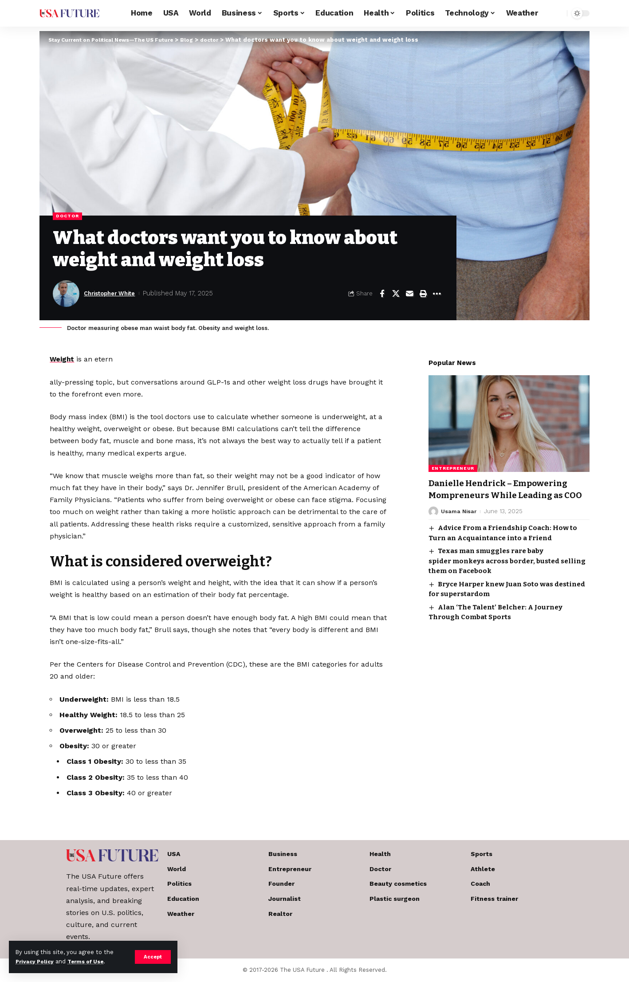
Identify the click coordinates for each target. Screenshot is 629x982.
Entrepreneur (453, 462)
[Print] (423, 294)
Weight (62, 359)
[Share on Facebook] (382, 294)
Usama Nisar (459, 517)
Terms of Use (91, 961)
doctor (68, 216)
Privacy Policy (36, 961)
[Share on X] (395, 294)
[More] (437, 294)
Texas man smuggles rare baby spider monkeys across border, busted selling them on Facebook (507, 567)
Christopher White (114, 294)
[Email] (409, 294)
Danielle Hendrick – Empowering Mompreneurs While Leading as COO (507, 489)
